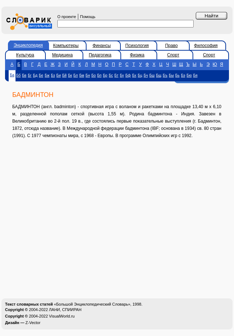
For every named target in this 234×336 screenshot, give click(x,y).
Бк (70, 75)
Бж (47, 75)
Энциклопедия (28, 45)
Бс (111, 75)
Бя (195, 75)
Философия (206, 45)
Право (171, 45)
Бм (81, 75)
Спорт (173, 55)
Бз (53, 75)
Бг (29, 75)
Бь (177, 75)
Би (58, 75)
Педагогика (100, 55)
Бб (18, 75)
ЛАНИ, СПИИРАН (65, 309)
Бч (146, 75)
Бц (140, 75)
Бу (122, 75)
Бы (171, 75)
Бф (128, 75)
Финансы (102, 45)
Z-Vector (33, 322)
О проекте (66, 16)
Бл (76, 75)
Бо (93, 75)
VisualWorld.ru (62, 316)
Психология (137, 45)
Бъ (165, 75)
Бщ (159, 75)
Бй (64, 75)
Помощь (88, 16)
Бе (41, 75)
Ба (12, 75)
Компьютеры (66, 45)
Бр (105, 75)
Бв (24, 75)
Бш (152, 75)
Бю (189, 75)
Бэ (183, 75)
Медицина (62, 55)
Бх (134, 75)
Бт (116, 75)
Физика (137, 55)
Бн (87, 75)
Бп (99, 75)
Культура (25, 55)
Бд (35, 75)
